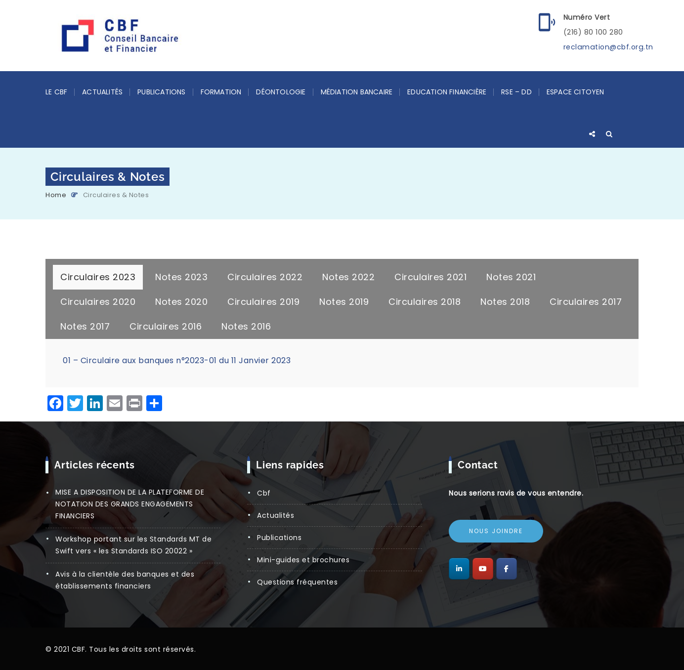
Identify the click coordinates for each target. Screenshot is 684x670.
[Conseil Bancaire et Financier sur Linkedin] (459, 569)
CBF (264, 493)
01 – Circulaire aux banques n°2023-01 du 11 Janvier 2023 (177, 360)
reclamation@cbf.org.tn (607, 47)
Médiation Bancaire (357, 92)
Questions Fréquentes (297, 582)
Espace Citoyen (575, 92)
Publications (161, 92)
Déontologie (280, 92)
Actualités (102, 92)
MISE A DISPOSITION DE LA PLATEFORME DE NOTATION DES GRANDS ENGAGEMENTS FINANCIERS (129, 504)
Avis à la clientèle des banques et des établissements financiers (124, 580)
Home (55, 195)
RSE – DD (516, 92)
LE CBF (56, 92)
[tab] (98, 277)
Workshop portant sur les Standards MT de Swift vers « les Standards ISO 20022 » (133, 545)
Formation (221, 92)
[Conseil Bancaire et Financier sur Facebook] (506, 569)
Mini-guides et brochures (303, 560)
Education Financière (446, 92)
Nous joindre (496, 531)
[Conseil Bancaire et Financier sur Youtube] (482, 569)
